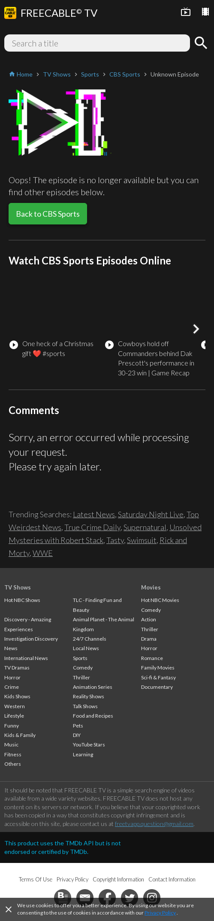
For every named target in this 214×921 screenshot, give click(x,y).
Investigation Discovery (31, 638)
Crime (11, 687)
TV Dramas (17, 667)
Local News (86, 648)
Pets (78, 725)
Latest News (94, 514)
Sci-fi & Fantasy (158, 677)
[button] (196, 328)
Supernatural (145, 527)
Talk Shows (85, 706)
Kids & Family (20, 735)
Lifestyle (14, 715)
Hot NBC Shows (22, 600)
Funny (11, 725)
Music (11, 744)
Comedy (83, 667)
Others (12, 764)
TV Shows (17, 587)
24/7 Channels (89, 638)
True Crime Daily (92, 527)
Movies (151, 587)
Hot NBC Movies (160, 600)
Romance (152, 658)
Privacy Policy (160, 912)
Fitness (12, 754)
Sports (80, 658)
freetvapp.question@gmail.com (154, 823)
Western (14, 706)
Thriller (81, 677)
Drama (149, 638)
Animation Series (92, 687)
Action (148, 619)
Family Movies (158, 667)
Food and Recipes (93, 715)
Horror (12, 677)
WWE (43, 553)
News (11, 648)
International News (26, 658)
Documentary (157, 687)
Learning (83, 754)
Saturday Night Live (151, 514)
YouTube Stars (89, 744)
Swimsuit (142, 540)
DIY (77, 735)
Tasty (115, 540)
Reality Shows (88, 696)
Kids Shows (17, 696)
